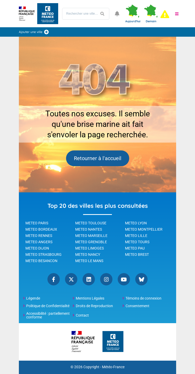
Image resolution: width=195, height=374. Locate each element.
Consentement (137, 306)
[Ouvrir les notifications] (117, 13)
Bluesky (141, 279)
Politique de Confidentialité (47, 306)
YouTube (124, 279)
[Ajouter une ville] (46, 32)
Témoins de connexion (143, 298)
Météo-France (113, 367)
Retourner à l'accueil (97, 158)
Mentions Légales (90, 298)
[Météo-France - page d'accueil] (112, 342)
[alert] (164, 14)
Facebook (53, 279)
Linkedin (89, 279)
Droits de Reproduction (94, 306)
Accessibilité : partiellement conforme (48, 315)
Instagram (106, 279)
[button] (177, 14)
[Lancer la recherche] (102, 14)
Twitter (71, 279)
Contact (82, 315)
